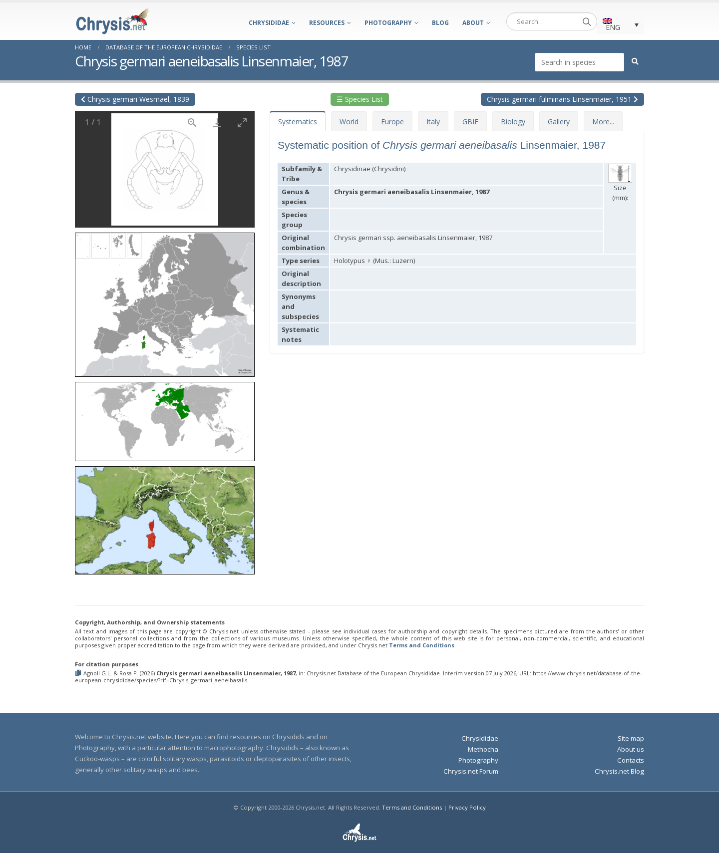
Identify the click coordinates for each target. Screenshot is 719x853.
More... (603, 121)
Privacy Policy (467, 807)
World (349, 121)
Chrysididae (269, 22)
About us (630, 749)
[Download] (217, 122)
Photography (388, 22)
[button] (165, 301)
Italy (433, 121)
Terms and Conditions (421, 645)
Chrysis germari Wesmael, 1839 (135, 99)
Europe (392, 121)
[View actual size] (192, 122)
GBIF (470, 121)
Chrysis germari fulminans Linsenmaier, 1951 (562, 99)
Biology (513, 121)
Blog (440, 22)
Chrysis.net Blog (619, 771)
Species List (253, 47)
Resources (327, 22)
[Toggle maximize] (242, 122)
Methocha (483, 749)
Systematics (297, 121)
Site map (631, 738)
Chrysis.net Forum (470, 771)
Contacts (630, 760)
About (473, 22)
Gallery (559, 121)
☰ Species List (360, 99)
